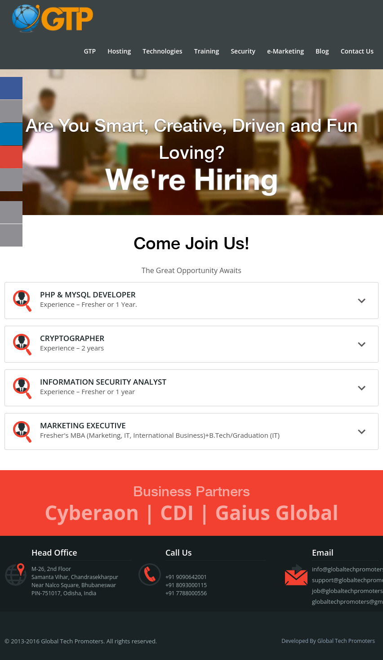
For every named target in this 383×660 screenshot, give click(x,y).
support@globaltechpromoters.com (345, 580)
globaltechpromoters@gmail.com (345, 601)
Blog (322, 51)
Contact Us (357, 51)
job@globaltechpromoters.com (345, 591)
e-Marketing (285, 51)
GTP (90, 51)
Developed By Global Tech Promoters (328, 641)
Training (206, 51)
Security (243, 51)
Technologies (162, 51)
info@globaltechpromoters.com (345, 569)
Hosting (119, 51)
